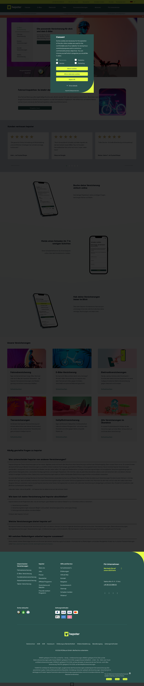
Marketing (81, 63)
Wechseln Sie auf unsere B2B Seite (113, 569)
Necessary (62, 60)
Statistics (81, 60)
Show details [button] (73, 85)
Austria (117, 679)
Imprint (67, 90)
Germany (109, 679)
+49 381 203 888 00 (110, 584)
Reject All (72, 79)
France (125, 679)
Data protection (74, 90)
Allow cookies (72, 68)
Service (61, 63)
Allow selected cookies (72, 74)
